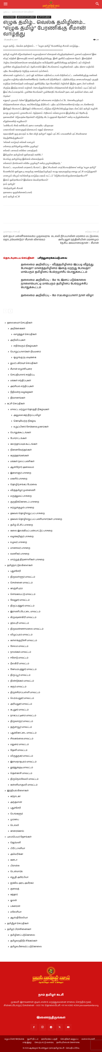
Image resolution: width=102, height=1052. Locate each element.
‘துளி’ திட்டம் (32, 1039)
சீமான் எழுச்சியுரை (21, 369)
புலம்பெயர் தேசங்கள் (19, 837)
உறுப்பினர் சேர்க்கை (14, 1039)
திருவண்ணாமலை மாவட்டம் (26, 629)
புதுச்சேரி (15, 571)
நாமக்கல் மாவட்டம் (20, 652)
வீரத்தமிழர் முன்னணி (22, 490)
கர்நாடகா (15, 796)
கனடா (13, 860)
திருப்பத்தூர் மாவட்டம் (22, 606)
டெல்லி (14, 825)
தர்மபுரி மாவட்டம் (19, 623)
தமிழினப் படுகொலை (22, 935)
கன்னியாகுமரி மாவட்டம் (23, 785)
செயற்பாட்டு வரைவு (44, 1042)
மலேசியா (16, 912)
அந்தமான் (16, 802)
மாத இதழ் (27, 1042)
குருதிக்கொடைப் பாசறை (24, 502)
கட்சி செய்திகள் (44, 17)
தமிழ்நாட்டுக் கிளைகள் (20, 565)
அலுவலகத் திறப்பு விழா (27, 415)
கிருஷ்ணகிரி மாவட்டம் (23, 617)
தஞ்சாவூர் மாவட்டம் (21, 727)
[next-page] (10, 311)
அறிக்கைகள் (9, 17)
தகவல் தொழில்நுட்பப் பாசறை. (27, 513)
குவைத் (14, 889)
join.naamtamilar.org (88, 1005)
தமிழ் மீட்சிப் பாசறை (21, 525)
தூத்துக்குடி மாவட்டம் (21, 767)
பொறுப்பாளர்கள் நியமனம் (25, 351)
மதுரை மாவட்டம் (19, 744)
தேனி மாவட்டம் (18, 750)
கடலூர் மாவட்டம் (19, 710)
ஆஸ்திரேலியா (19, 917)
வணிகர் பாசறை (19, 554)
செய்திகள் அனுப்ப (69, 1039)
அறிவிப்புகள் (17, 340)
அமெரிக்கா (16, 854)
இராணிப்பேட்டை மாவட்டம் (25, 611)
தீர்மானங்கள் (17, 398)
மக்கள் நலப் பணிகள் (22, 461)
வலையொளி (88, 1039)
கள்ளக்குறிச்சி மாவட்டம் (23, 640)
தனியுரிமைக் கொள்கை (67, 1042)
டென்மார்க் (16, 871)
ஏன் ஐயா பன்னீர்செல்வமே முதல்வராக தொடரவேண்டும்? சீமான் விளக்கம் (26, 238)
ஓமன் (13, 900)
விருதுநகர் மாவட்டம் (21, 756)
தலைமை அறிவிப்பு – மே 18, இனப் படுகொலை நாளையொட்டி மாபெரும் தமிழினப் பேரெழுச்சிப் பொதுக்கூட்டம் (54, 283)
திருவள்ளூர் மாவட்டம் (22, 577)
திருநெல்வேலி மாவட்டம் (24, 779)
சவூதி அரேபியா (19, 877)
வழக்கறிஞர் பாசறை (22, 536)
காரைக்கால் (17, 831)
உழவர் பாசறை (18, 542)
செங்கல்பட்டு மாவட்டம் (22, 594)
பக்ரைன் (15, 906)
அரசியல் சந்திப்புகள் (22, 386)
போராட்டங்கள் (18, 438)
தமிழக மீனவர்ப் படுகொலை (26, 946)
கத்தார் (14, 894)
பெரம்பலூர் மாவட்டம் (22, 698)
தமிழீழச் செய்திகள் (18, 923)
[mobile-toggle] (5, 4)
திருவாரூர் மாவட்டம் (21, 721)
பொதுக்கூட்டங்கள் (20, 432)
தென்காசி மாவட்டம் (21, 773)
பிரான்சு (15, 865)
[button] (97, 4)
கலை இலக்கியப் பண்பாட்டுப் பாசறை (31, 530)
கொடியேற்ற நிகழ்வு (25, 421)
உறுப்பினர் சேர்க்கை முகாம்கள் (31, 427)
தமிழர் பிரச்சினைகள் (19, 929)
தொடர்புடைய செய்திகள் (18, 258)
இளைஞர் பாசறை (20, 473)
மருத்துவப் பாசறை (21, 496)
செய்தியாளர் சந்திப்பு (22, 375)
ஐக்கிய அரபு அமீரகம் (22, 883)
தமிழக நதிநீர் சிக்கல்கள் (23, 941)
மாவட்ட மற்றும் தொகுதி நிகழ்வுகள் (29, 409)
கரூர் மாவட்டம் (18, 686)
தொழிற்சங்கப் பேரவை (23, 484)
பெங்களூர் (16, 814)
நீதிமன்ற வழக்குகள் (21, 392)
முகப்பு (6, 11)
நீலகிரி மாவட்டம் (19, 663)
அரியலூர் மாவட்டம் (21, 704)
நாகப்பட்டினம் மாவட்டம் (23, 715)
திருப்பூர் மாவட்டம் (20, 675)
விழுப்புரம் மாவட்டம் (21, 634)
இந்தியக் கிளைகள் (18, 790)
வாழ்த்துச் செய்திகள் (25, 334)
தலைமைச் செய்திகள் (23, 11)
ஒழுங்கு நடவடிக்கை (25, 357)
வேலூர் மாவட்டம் (20, 600)
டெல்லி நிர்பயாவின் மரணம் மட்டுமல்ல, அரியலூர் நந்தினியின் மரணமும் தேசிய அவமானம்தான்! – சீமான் (75, 240)
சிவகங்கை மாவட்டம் (21, 738)
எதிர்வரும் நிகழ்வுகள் (26, 346)
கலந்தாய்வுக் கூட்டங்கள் (23, 444)
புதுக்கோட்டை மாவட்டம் (23, 733)
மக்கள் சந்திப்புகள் (20, 380)
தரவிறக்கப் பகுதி (49, 1039)
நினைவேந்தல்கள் (21, 450)
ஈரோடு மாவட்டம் (19, 658)
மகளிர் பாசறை (18, 479)
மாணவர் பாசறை (20, 548)
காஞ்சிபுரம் (16, 588)
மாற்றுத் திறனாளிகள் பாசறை (27, 559)
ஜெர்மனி (15, 842)
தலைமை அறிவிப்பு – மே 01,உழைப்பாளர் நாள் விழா (57, 295)
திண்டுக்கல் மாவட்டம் (22, 681)
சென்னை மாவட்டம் (21, 582)
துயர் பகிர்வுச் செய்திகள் (24, 363)
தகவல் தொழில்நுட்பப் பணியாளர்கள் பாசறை (36, 519)
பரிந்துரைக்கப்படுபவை (52, 258)
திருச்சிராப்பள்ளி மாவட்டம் (25, 692)
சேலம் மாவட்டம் (19, 646)
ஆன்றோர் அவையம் (22, 467)
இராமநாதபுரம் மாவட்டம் (23, 762)
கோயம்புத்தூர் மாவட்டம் (23, 669)
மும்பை (14, 819)
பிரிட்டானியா (17, 848)
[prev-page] (5, 311)
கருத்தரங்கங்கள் (19, 455)
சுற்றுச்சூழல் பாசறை (22, 507)
